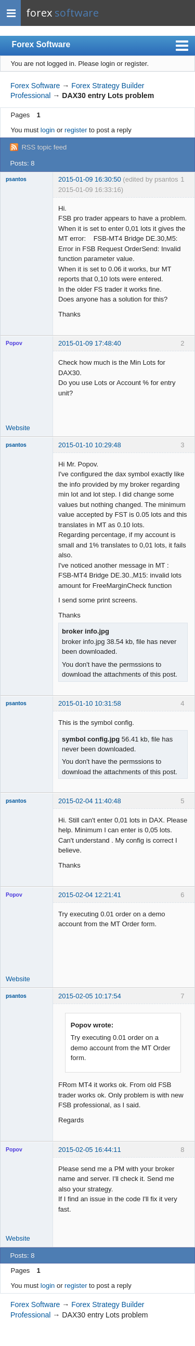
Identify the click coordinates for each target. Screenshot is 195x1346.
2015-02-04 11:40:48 (89, 801)
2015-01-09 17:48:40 (89, 343)
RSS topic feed (44, 147)
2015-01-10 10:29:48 (89, 445)
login (48, 130)
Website (18, 428)
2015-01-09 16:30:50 (89, 179)
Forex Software (41, 44)
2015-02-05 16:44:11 (89, 1149)
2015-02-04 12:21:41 (89, 895)
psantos (16, 179)
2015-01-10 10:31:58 (89, 703)
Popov (14, 343)
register (75, 130)
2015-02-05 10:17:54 (89, 996)
